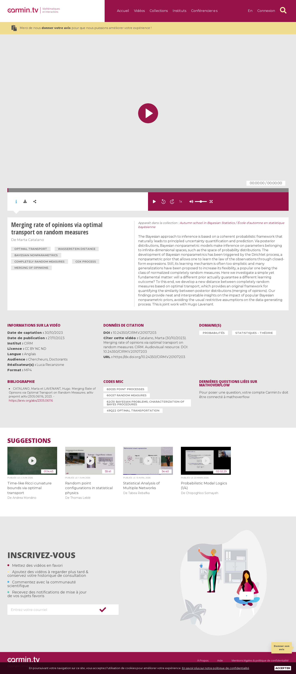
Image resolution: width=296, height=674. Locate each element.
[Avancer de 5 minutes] (172, 201)
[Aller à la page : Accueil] (22, 10)
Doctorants (58, 359)
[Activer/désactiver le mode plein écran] (211, 201)
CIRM (28, 343)
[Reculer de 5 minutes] (163, 201)
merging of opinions (31, 267)
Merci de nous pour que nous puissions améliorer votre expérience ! (81, 28)
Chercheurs (38, 359)
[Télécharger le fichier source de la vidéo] (25, 201)
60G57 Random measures (127, 395)
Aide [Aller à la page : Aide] (220, 660)
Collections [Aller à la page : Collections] (159, 11)
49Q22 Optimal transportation (133, 410)
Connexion (266, 11)
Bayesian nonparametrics (36, 255)
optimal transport (30, 248)
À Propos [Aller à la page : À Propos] (202, 660)
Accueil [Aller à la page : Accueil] (123, 11)
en (250, 11)
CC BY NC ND (35, 349)
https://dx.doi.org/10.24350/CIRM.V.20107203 (149, 357)
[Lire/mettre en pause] (154, 201)
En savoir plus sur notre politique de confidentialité (215, 668)
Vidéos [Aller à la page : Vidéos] (139, 11)
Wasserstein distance (76, 248)
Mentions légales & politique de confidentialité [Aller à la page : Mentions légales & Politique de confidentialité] (260, 660)
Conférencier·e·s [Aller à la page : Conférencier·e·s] (204, 11)
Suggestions (29, 441)
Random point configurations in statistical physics (89, 488)
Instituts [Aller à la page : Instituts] (179, 11)
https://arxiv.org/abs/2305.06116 (31, 400)
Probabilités (214, 332)
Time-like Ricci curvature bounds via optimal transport (29, 488)
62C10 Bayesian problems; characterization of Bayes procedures (145, 403)
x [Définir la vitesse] (180, 201)
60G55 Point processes (125, 389)
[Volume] (200, 201)
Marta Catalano (30, 240)
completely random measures (39, 261)
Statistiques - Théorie (254, 332)
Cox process (85, 261)
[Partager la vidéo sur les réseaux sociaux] (35, 201)
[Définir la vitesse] (190, 201)
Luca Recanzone (50, 365)
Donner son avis (281, 648)
